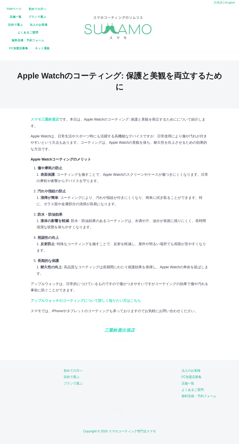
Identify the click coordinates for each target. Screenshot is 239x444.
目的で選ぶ (148, 15)
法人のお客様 (172, 15)
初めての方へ (82, 15)
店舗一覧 (104, 15)
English (230, 2)
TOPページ (58, 15)
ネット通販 (165, 23)
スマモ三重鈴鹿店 (45, 92)
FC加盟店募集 (141, 23)
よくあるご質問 (75, 23)
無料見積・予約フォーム (109, 23)
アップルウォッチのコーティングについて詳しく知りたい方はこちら (86, 274)
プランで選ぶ (125, 15)
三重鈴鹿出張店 (119, 303)
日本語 (218, 2)
